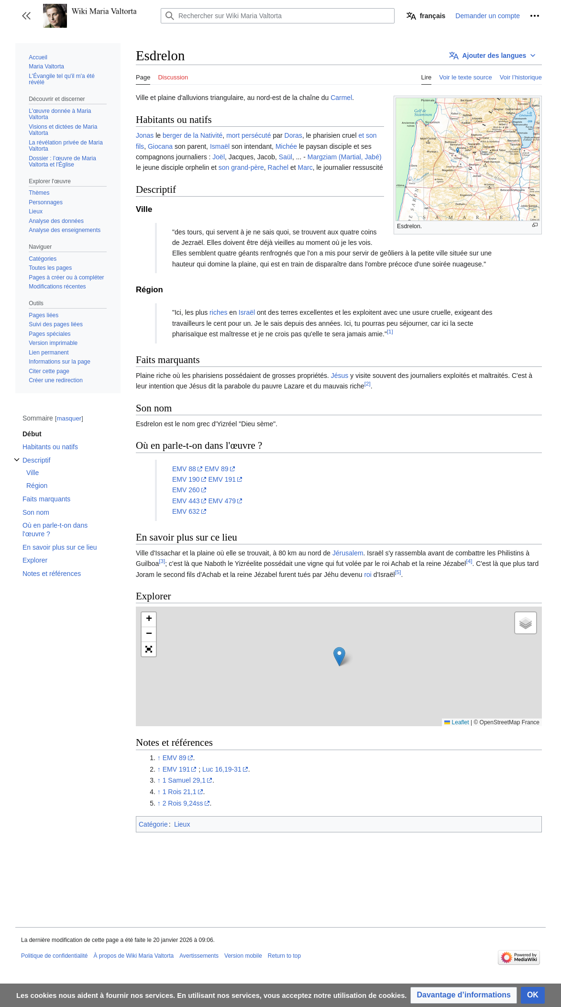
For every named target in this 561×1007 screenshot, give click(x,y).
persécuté (256, 135)
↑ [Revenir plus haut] (159, 758)
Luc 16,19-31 (222, 769)
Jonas (145, 135)
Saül (285, 157)
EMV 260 (186, 490)
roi (368, 574)
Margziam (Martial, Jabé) (345, 157)
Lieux (182, 824)
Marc (305, 167)
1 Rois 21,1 (180, 792)
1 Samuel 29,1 (184, 780)
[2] (367, 384)
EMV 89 (217, 469)
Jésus (340, 375)
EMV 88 (184, 469)
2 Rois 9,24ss (183, 803)
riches (218, 312)
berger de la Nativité (192, 135)
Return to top (284, 955)
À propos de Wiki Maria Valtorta (133, 955)
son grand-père (241, 167)
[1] (390, 331)
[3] (162, 561)
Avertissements (199, 955)
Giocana (160, 146)
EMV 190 (186, 479)
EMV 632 (186, 511)
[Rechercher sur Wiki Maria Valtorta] (278, 15)
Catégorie (153, 824)
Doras (293, 135)
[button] (26, 16)
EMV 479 (222, 501)
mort (233, 135)
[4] (469, 561)
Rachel (278, 167)
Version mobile (243, 955)
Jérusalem (347, 553)
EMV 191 (222, 479)
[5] (398, 572)
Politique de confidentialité (54, 955)
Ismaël (220, 146)
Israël (247, 312)
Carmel (341, 97)
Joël (218, 157)
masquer (68, 418)
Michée (286, 146)
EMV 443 (186, 501)
